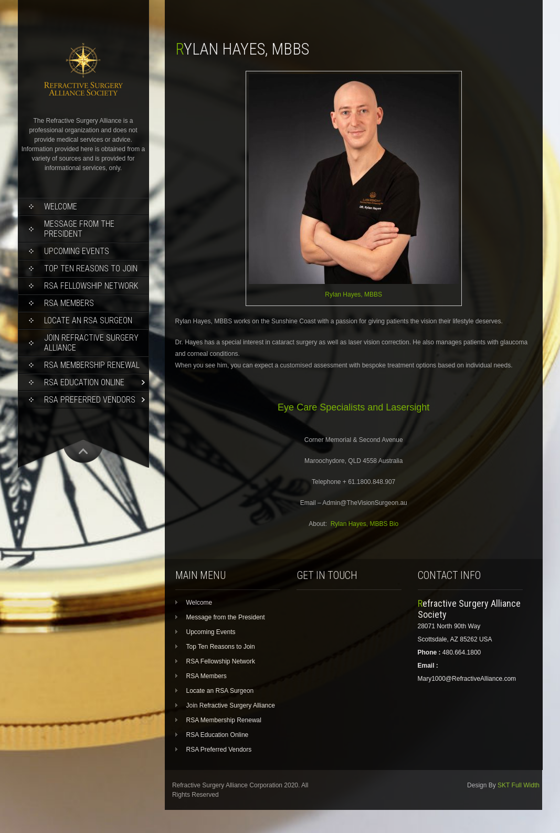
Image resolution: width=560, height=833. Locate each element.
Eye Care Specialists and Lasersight (353, 407)
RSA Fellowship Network (91, 286)
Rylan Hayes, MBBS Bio (364, 524)
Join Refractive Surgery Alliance (91, 343)
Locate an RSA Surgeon (88, 320)
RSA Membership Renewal (92, 365)
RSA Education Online (84, 382)
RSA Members (69, 303)
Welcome (60, 207)
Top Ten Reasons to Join (91, 268)
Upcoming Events (76, 251)
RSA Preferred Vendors (89, 400)
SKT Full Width (519, 785)
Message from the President (79, 229)
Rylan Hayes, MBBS (353, 294)
